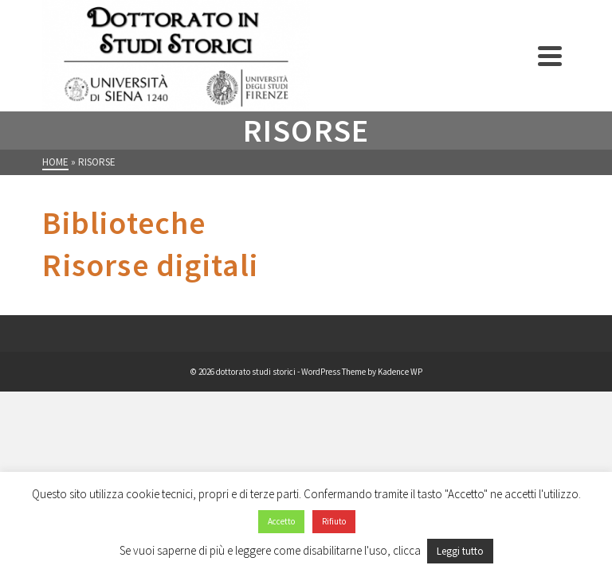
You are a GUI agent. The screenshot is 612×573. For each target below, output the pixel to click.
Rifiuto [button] (334, 521)
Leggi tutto (460, 551)
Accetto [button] (281, 521)
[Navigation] (550, 55)
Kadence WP (400, 371)
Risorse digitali (150, 265)
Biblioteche (124, 223)
